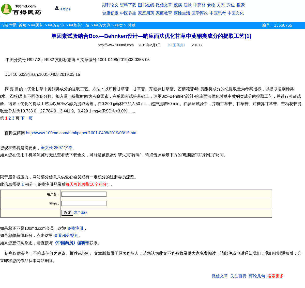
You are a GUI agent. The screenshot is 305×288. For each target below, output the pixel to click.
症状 (188, 5)
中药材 (199, 5)
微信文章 (164, 5)
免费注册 (75, 228)
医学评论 (200, 13)
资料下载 (128, 5)
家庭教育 (164, 13)
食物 (211, 5)
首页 (23, 25)
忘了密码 (80, 212)
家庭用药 (146, 13)
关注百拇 (238, 276)
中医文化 (235, 13)
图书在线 (146, 5)
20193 (197, 45)
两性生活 (182, 13)
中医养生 (128, 13)
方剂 (221, 5)
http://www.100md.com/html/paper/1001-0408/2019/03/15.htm (81, 133)
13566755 (283, 25)
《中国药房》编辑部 (71, 243)
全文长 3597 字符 (56, 148)
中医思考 (218, 13)
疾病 (178, 5)
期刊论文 (110, 5)
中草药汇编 (79, 25)
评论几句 (257, 276)
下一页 (27, 118)
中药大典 (102, 25)
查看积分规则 (66, 235)
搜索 (241, 5)
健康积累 (110, 13)
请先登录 (63, 9)
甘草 (132, 25)
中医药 (37, 25)
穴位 (231, 5)
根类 (119, 25)
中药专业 (56, 25)
